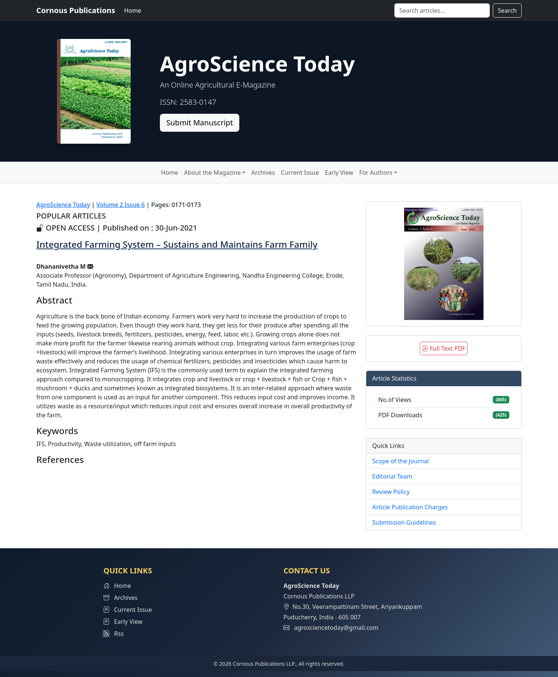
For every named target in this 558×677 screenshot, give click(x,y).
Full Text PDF (443, 348)
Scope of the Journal (400, 461)
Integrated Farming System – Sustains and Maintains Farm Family (177, 244)
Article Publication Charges (410, 507)
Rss (113, 633)
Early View (339, 172)
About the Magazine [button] (212, 172)
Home (133, 10)
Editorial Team (392, 476)
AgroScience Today (63, 205)
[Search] (442, 10)
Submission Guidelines (404, 522)
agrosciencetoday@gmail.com (336, 627)
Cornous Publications (75, 10)
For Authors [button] (375, 172)
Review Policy (391, 492)
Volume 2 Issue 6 (120, 205)
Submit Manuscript (199, 123)
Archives (263, 172)
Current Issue (300, 172)
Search (507, 10)
